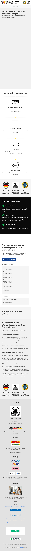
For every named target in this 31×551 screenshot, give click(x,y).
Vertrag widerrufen (15, 515)
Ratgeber (15, 524)
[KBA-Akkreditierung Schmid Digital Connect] (15, 538)
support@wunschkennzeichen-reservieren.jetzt (15, 506)
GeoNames (21, 547)
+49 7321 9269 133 (15, 503)
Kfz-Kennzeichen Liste (17, 522)
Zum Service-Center (15, 509)
